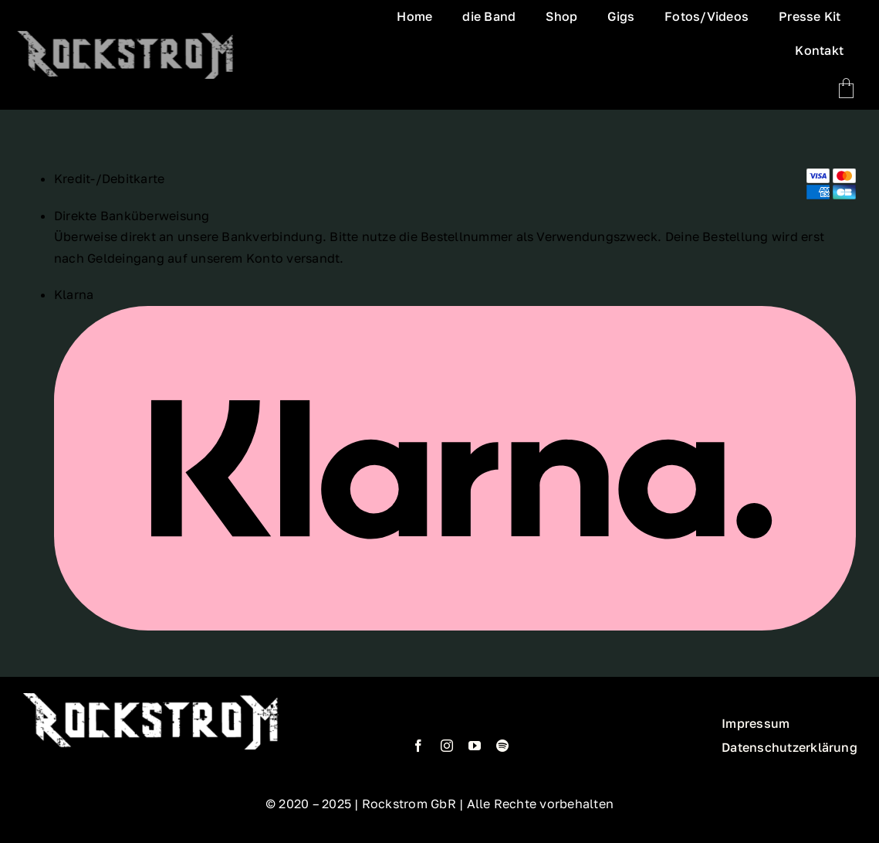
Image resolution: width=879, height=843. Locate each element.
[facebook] (418, 745)
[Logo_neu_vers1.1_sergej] (123, 55)
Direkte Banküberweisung (132, 215)
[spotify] (502, 745)
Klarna (73, 294)
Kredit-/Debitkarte (109, 178)
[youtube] (474, 745)
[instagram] (447, 745)
